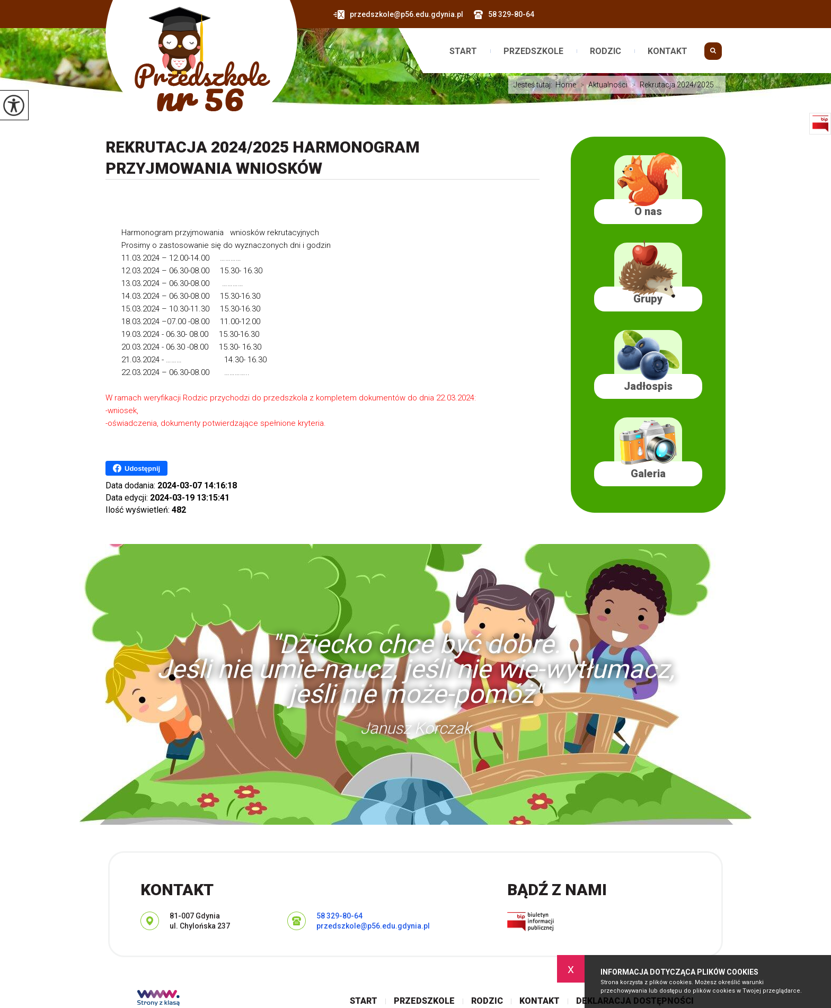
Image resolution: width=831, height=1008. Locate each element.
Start (463, 51)
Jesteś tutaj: (534, 84)
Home (565, 84)
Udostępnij (136, 468)
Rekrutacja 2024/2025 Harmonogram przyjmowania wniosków (262, 157)
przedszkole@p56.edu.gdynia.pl (398, 14)
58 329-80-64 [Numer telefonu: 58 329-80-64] (339, 916)
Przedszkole (533, 51)
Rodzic (605, 51)
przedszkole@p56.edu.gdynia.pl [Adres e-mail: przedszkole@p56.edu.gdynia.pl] (373, 926)
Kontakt (667, 51)
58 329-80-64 (504, 14)
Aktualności (601, 84)
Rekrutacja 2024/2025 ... (673, 84)
